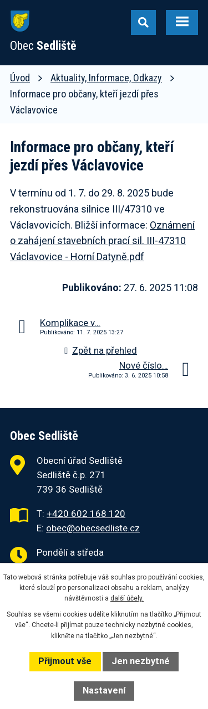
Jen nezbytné (140, 661)
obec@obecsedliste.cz (93, 528)
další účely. (127, 598)
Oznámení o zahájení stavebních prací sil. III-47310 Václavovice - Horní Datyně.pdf (102, 241)
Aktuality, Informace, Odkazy (106, 78)
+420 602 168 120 (86, 513)
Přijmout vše (65, 661)
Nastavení (104, 690)
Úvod (20, 78)
